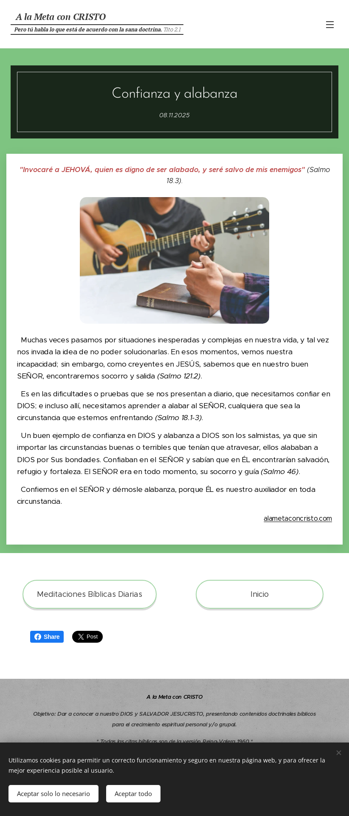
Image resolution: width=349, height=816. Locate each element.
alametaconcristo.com (298, 518)
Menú (330, 24)
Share (46, 636)
